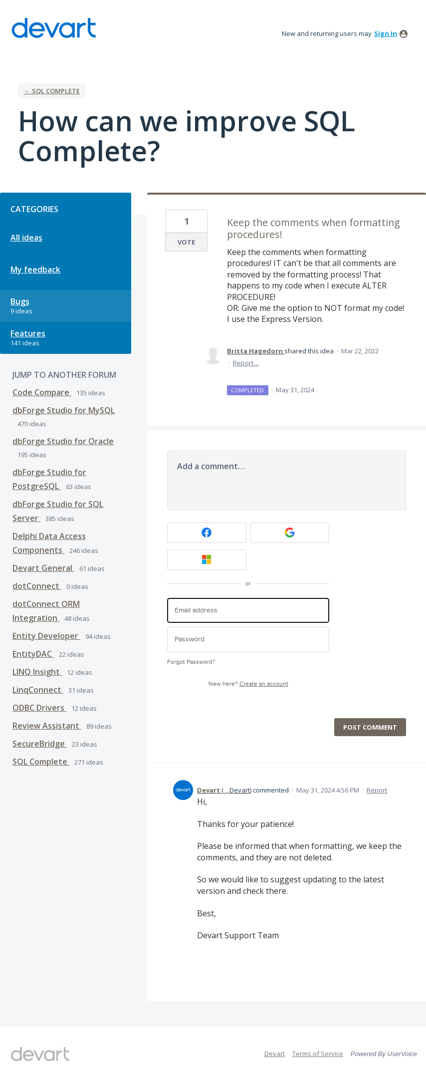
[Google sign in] (290, 533)
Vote (186, 242)
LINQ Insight (37, 671)
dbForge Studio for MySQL (63, 410)
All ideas (26, 237)
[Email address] (248, 610)
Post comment (370, 727)
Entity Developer (46, 635)
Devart (274, 1053)
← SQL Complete (52, 90)
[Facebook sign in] (206, 533)
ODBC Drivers (39, 707)
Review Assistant (46, 725)
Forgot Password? (191, 662)
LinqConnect (37, 689)
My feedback (35, 269)
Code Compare (41, 392)
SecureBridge (39, 743)
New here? (248, 684)
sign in (385, 33)
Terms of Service (317, 1053)
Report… (246, 362)
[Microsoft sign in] (206, 559)
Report (377, 790)
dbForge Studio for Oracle (63, 441)
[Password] (248, 639)
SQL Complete (40, 761)
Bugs (19, 301)
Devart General (43, 567)
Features (27, 333)
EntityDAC (33, 653)
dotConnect (36, 585)
